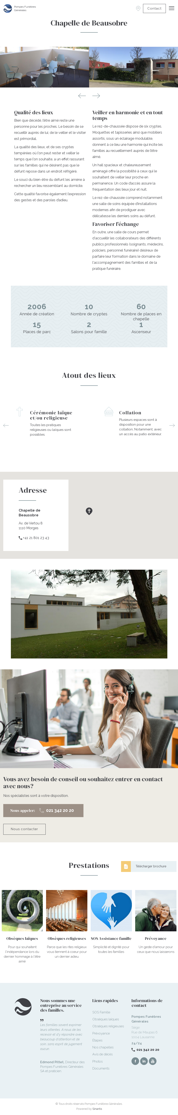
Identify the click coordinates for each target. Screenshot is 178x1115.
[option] (44, 418)
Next (96, 95)
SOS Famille (101, 1012)
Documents (100, 1068)
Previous (82, 95)
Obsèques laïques (105, 1019)
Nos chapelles (102, 1047)
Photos (97, 1061)
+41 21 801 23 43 (36, 538)
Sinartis (97, 1108)
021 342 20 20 (147, 1050)
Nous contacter (24, 829)
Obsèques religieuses (108, 1026)
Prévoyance (101, 1033)
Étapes (97, 1040)
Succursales (138, 8)
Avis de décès (102, 1054)
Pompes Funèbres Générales (25, 8)
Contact (154, 8)
